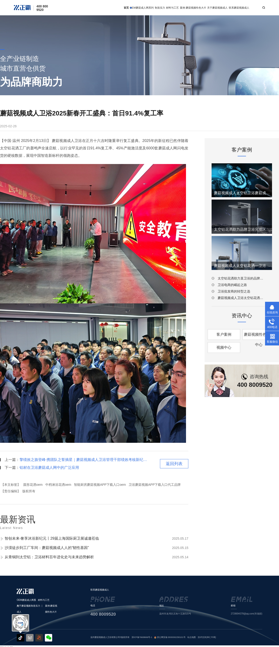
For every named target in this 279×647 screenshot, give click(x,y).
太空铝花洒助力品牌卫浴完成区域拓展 (242, 229)
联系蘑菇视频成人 (239, 7)
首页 (126, 7)
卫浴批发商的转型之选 (234, 291)
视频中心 (223, 347)
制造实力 (160, 7)
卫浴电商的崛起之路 (232, 285)
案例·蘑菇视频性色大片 (193, 7)
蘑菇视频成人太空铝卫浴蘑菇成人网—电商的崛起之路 (242, 193)
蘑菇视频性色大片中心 (259, 336)
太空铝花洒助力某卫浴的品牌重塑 (242, 278)
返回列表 (174, 463)
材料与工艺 (172, 7)
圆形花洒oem (33, 484)
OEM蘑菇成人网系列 (142, 7)
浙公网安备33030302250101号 (171, 637)
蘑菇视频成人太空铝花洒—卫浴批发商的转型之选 (242, 266)
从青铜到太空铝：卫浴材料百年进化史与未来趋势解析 (49, 557)
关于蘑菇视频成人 (217, 7)
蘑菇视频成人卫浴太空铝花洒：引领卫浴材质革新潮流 (242, 298)
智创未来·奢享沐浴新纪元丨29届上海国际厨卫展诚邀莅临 (52, 538)
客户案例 (223, 334)
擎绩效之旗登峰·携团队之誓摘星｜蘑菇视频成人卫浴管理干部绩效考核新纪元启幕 (83, 460)
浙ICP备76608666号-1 (142, 637)
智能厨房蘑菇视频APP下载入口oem (100, 484)
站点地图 (191, 637)
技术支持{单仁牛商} (207, 637)
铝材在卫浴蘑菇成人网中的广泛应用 (49, 468)
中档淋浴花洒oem (58, 484)
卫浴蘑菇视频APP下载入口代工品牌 (155, 484)
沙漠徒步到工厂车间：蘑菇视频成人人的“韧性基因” (47, 548)
